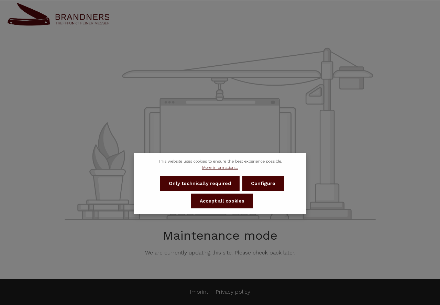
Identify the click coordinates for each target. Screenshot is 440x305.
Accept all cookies (222, 201)
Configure (263, 184)
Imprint (200, 291)
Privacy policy (233, 291)
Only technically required (200, 184)
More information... (220, 168)
